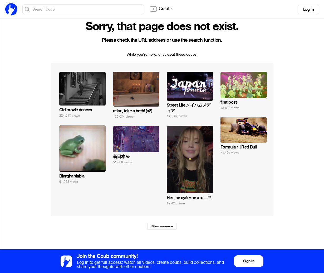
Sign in (248, 261)
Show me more (162, 226)
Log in (308, 9)
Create (160, 9)
